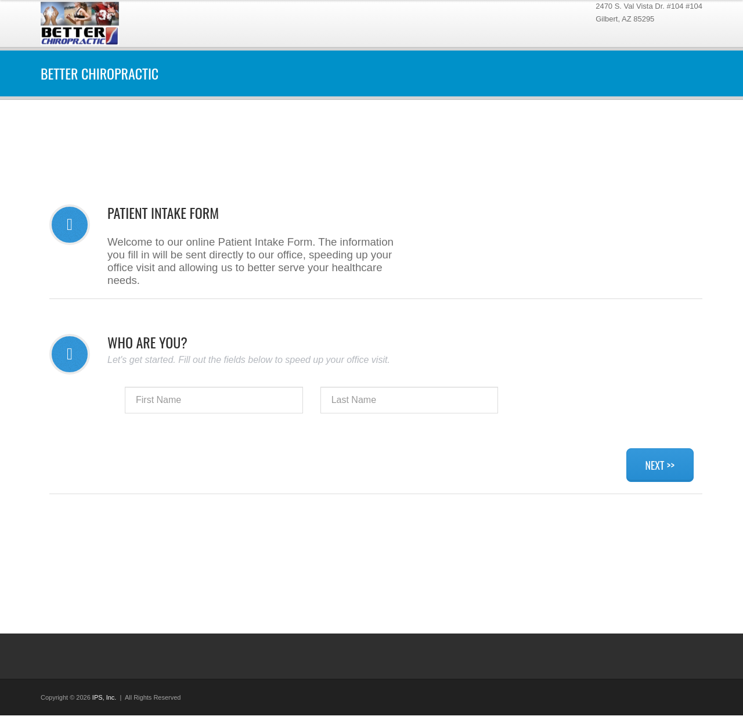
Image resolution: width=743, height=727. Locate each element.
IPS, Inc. (104, 697)
